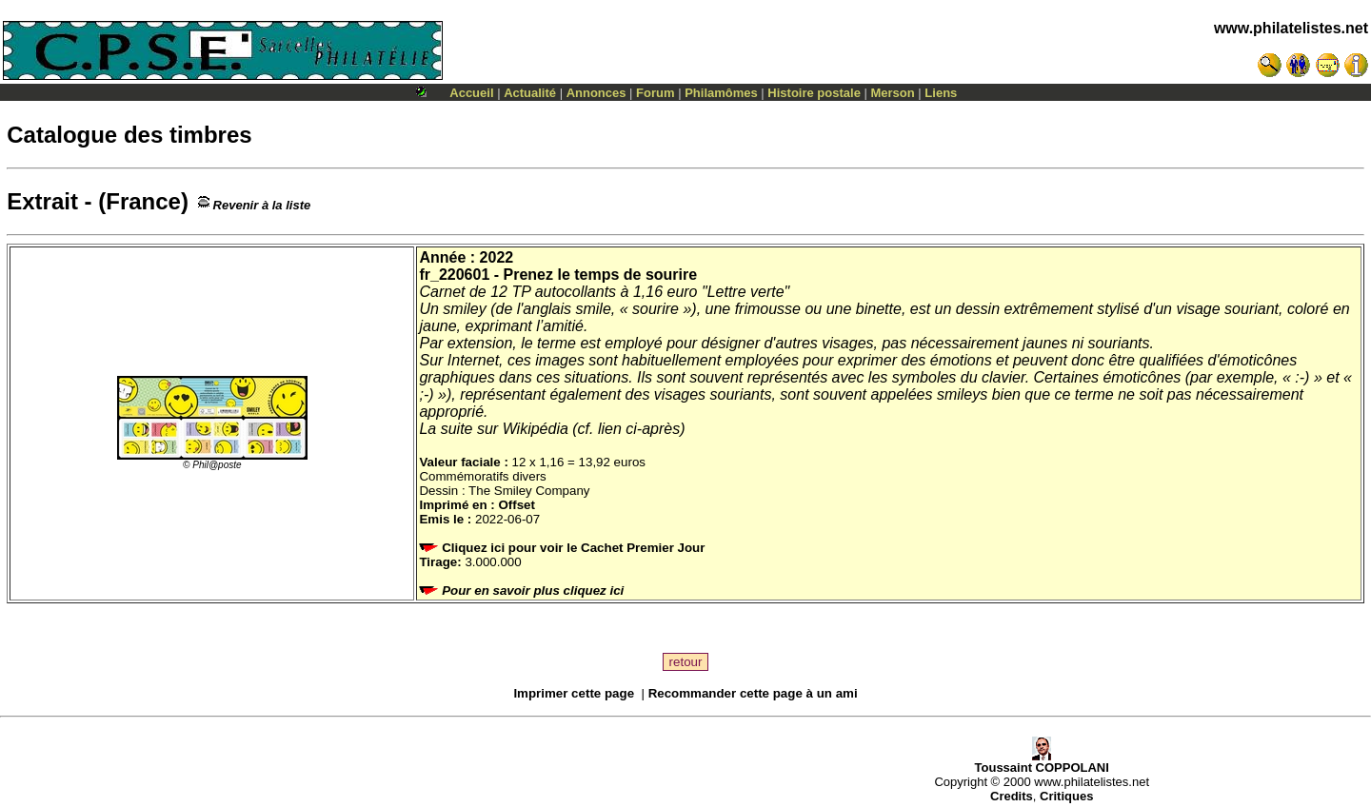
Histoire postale (814, 93)
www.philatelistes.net (1291, 28)
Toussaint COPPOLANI (1042, 762)
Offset (516, 505)
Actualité (530, 93)
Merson (893, 93)
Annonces (596, 93)
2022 (497, 257)
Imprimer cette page (573, 693)
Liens (940, 93)
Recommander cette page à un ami (753, 693)
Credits (1011, 796)
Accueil (471, 93)
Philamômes (721, 93)
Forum (655, 93)
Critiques (1066, 796)
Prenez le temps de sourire (601, 274)
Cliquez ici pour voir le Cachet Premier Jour (563, 548)
